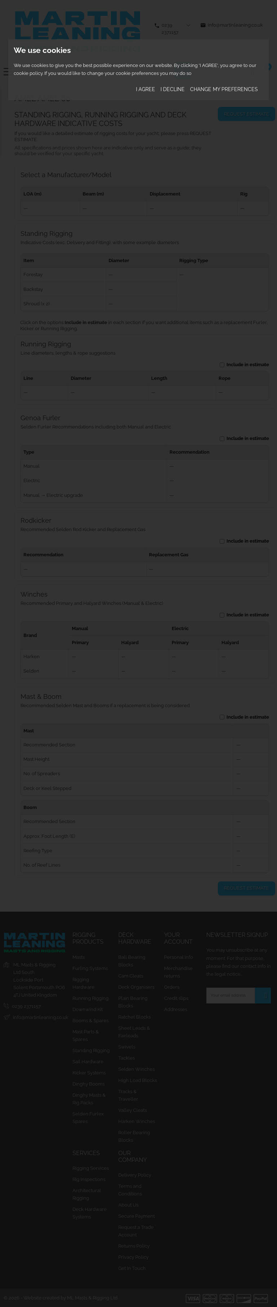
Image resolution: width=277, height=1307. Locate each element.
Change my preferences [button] (224, 89)
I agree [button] (145, 89)
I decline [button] (173, 89)
